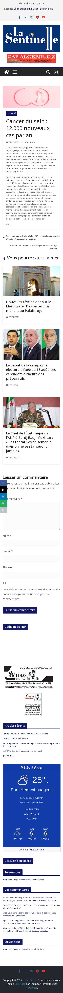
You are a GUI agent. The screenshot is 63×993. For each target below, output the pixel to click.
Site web (8, 567)
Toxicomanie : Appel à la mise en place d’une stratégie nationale (35, 247)
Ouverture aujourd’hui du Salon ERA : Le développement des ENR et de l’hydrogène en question (31, 237)
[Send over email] (3, 503)
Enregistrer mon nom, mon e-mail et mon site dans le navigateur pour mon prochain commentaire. (31, 594)
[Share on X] (3, 489)
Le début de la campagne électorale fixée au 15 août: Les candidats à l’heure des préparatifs (31, 372)
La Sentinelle (29, 142)
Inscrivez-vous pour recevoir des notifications (23, 879)
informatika (8, 928)
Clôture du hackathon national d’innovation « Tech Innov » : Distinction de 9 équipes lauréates (30, 929)
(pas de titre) (8, 755)
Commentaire (12, 499)
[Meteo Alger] (31, 829)
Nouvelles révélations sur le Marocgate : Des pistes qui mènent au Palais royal (28, 306)
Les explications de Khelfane (15, 738)
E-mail (8, 551)
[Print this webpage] (3, 510)
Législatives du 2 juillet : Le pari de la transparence (25, 733)
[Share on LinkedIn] (3, 496)
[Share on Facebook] (3, 483)
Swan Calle (7, 912)
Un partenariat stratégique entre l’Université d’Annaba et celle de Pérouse (28, 922)
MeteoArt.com (37, 849)
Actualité (11, 113)
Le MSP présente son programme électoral (22, 751)
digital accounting (10, 920)
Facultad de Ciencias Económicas (17, 905)
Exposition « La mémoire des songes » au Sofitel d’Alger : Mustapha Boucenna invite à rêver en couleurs (31, 899)
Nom (7, 536)
